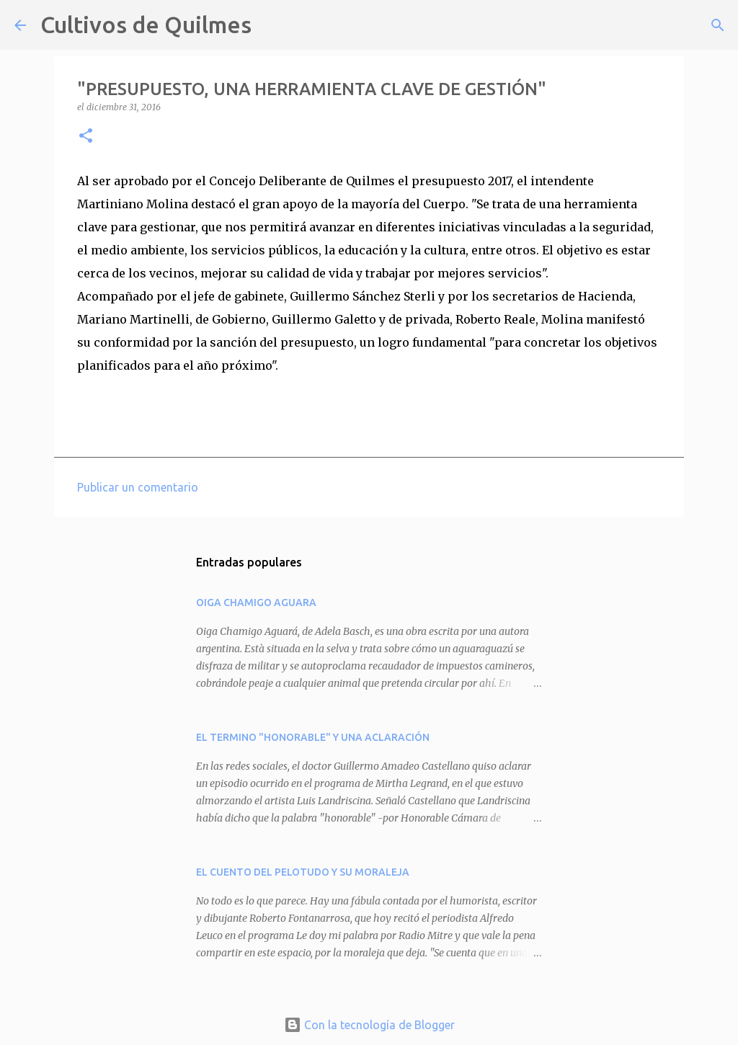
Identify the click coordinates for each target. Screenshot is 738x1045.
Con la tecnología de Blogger (369, 1024)
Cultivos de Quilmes (146, 24)
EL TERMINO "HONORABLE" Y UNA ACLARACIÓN (313, 737)
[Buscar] (271, 25)
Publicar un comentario (137, 487)
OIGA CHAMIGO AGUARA (256, 602)
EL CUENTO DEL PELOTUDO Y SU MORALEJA (302, 872)
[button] (85, 136)
